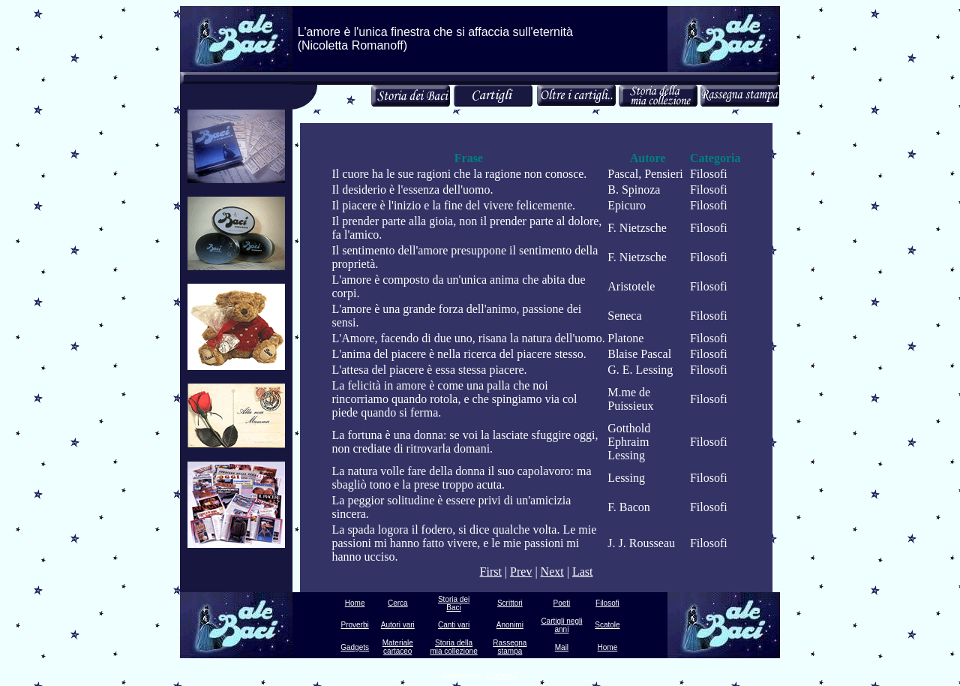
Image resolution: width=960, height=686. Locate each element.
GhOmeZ (502, 676)
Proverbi (354, 625)
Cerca (398, 603)
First (491, 571)
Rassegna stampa (509, 647)
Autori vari (398, 625)
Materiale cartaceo (397, 647)
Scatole (607, 625)
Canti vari (454, 625)
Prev (521, 571)
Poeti (562, 603)
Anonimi (510, 625)
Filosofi (608, 603)
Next (552, 571)
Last (582, 571)
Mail (561, 647)
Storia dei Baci (454, 603)
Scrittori (510, 603)
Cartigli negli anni (561, 625)
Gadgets (354, 647)
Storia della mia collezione (453, 647)
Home (355, 603)
